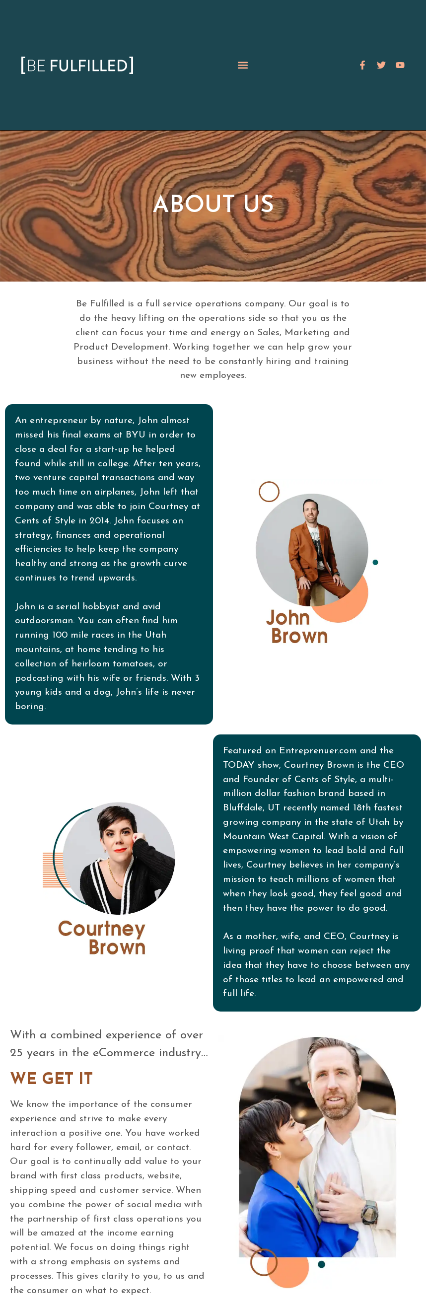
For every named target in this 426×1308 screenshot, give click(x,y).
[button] (243, 65)
